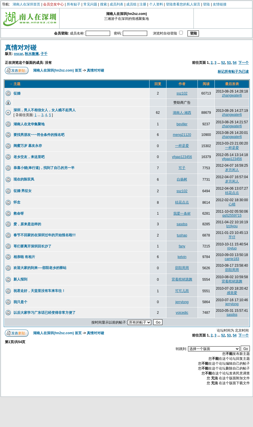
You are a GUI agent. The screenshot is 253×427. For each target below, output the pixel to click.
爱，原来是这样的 (27, 224)
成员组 (131, 4)
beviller (182, 124)
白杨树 (182, 179)
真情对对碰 (21, 47)
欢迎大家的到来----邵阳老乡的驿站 (40, 268)
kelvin (182, 257)
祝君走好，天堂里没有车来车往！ (39, 291)
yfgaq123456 (182, 157)
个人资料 (156, 4)
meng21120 (182, 135)
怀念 (17, 202)
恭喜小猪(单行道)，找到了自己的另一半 (44, 168)
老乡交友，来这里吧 (29, 157)
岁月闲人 (232, 170)
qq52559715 (231, 216)
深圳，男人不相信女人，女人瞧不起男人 (45, 110)
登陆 (206, 4)
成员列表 (116, 4)
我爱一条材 (182, 213)
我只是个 (20, 302)
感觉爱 (232, 293)
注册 (142, 4)
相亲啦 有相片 (24, 257)
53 (229, 63)
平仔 (232, 237)
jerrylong (182, 302)
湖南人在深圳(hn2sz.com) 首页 (57, 70)
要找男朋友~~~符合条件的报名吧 (39, 135)
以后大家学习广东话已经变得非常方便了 (45, 313)
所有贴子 (73, 4)
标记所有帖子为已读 (233, 72)
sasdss (182, 224)
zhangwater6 (232, 95)
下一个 (243, 63)
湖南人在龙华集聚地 (29, 124)
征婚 (17, 93)
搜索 (103, 4)
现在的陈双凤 (24, 179)
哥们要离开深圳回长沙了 (32, 246)
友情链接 (220, 4)
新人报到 (20, 279)
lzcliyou (231, 226)
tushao (182, 235)
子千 (44, 54)
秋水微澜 (32, 54)
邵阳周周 (182, 268)
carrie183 (232, 259)
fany (182, 246)
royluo (232, 248)
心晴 (232, 204)
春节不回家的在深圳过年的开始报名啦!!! (45, 235)
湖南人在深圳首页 (26, 4)
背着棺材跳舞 (182, 279)
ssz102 (182, 93)
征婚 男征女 (23, 191)
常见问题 (90, 4)
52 (223, 63)
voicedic (182, 313)
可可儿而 (182, 291)
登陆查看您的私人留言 (183, 4)
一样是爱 (182, 146)
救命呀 (19, 213)
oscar (18, 54)
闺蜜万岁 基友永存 (28, 146)
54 (234, 63)
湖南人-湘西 (182, 113)
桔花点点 (232, 193)
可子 (182, 168)
